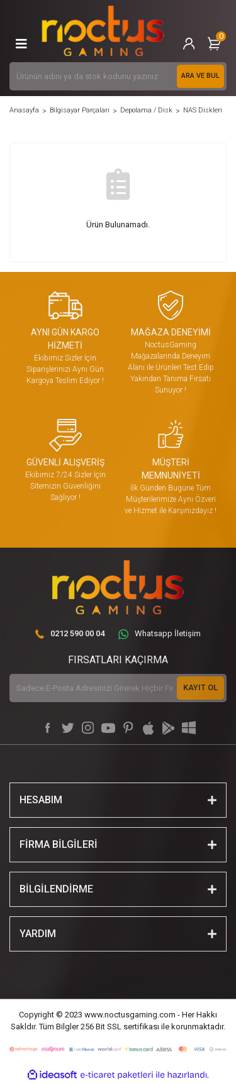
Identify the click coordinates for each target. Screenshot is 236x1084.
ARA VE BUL (200, 76)
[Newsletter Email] (118, 688)
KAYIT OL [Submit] (200, 687)
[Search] (118, 76)
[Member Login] (188, 44)
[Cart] (214, 44)
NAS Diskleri (202, 110)
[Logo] (103, 31)
